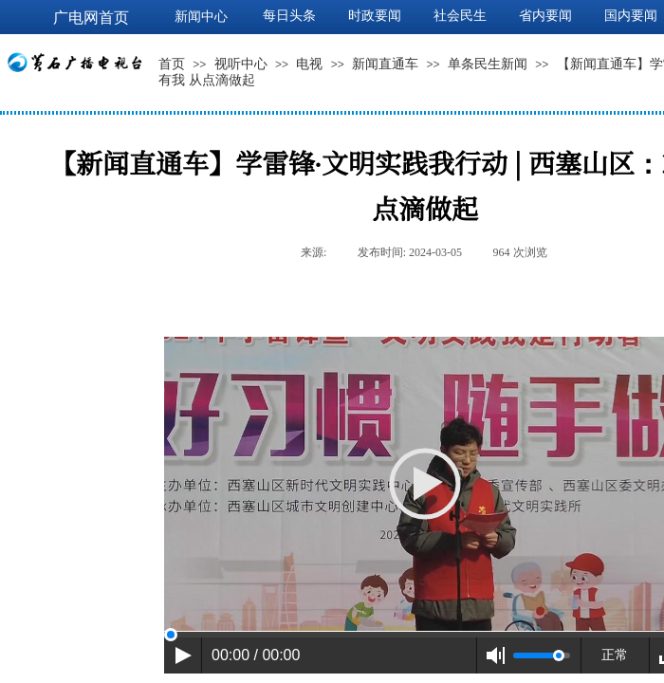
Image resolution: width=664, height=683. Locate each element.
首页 (171, 64)
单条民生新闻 (487, 64)
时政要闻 (374, 16)
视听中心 (240, 64)
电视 (309, 64)
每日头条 (289, 16)
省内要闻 (545, 16)
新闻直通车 (385, 64)
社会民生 (460, 16)
